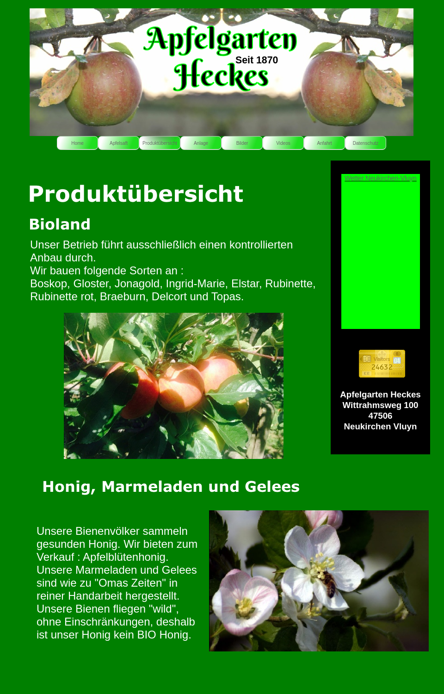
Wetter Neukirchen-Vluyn (380, 178)
